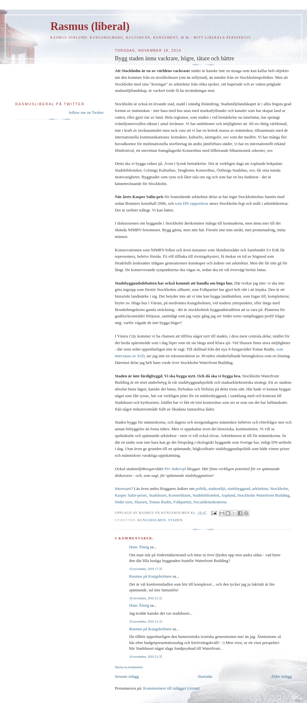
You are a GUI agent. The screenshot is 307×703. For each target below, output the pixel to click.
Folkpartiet (182, 502)
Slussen (140, 502)
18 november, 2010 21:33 (145, 621)
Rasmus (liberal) (89, 26)
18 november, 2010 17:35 (145, 569)
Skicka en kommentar (129, 667)
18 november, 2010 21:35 (145, 656)
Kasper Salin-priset (131, 495)
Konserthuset (180, 495)
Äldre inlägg (281, 676)
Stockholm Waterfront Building (263, 495)
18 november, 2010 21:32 (145, 598)
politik (200, 488)
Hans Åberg (139, 546)
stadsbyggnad (239, 488)
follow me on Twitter (86, 112)
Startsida (205, 676)
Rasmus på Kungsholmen (150, 576)
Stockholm (279, 488)
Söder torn (123, 502)
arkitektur (260, 488)
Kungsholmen (151, 520)
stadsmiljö (216, 488)
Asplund (228, 495)
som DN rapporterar (191, 203)
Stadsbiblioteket (206, 495)
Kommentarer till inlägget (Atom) (171, 688)
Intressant (123, 488)
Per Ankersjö (175, 468)
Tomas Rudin (160, 502)
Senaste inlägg (127, 676)
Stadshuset (158, 495)
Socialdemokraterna (210, 502)
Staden (175, 520)
